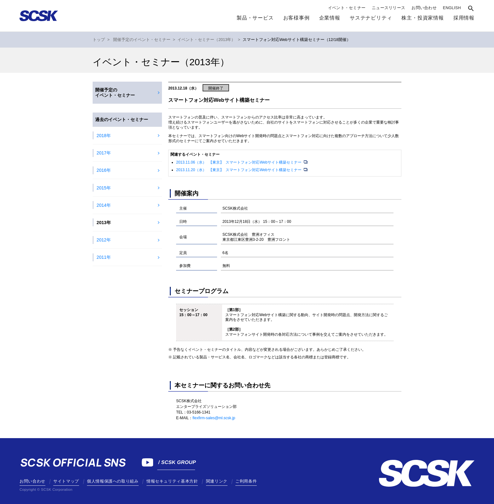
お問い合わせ (424, 8)
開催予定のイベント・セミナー (141, 40)
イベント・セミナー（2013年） (206, 40)
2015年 (104, 187)
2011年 (104, 257)
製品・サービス (255, 17)
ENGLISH (452, 8)
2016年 (104, 170)
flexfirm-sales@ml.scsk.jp (213, 418)
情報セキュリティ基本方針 (172, 481)
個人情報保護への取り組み (113, 481)
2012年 (104, 239)
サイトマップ (66, 481)
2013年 (104, 222)
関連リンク (216, 481)
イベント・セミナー (346, 8)
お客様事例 (296, 17)
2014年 (104, 205)
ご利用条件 (246, 481)
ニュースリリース (388, 8)
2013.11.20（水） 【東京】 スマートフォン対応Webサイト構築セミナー (239, 170)
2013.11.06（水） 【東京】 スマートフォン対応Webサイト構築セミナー (239, 162)
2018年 (104, 135)
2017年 (104, 152)
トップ (99, 40)
